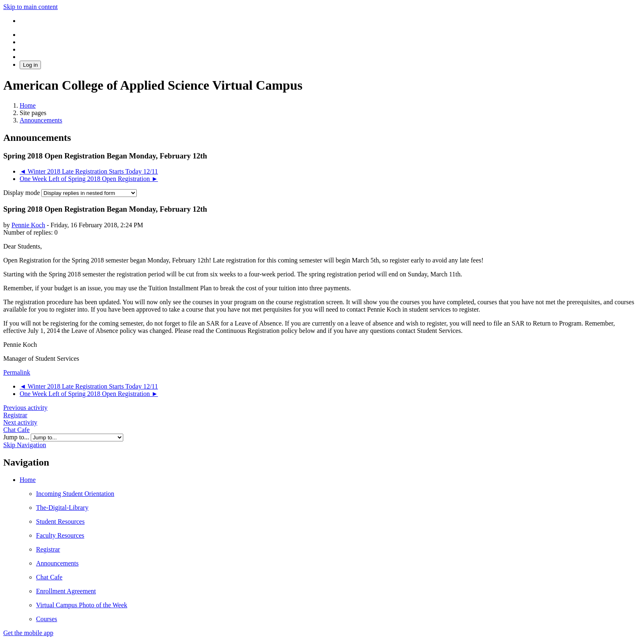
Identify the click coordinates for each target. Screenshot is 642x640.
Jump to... (17, 437)
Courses (46, 618)
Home (28, 479)
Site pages (33, 112)
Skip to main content (30, 6)
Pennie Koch (28, 225)
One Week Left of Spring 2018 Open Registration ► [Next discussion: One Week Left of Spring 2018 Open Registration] (89, 178)
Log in (30, 65)
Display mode (22, 192)
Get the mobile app (28, 632)
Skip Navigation (24, 444)
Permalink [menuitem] (16, 372)
